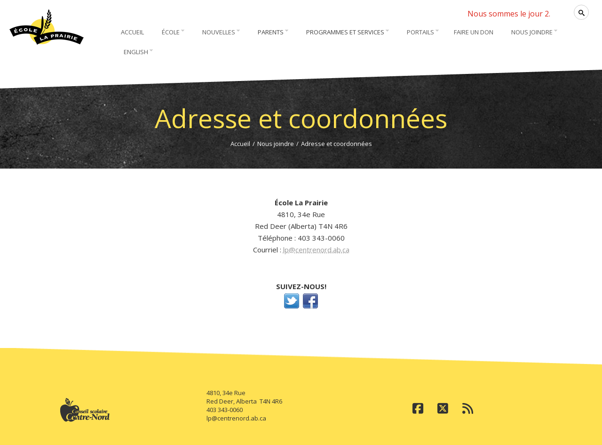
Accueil (240, 143)
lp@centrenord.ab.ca (316, 249)
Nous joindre (275, 143)
